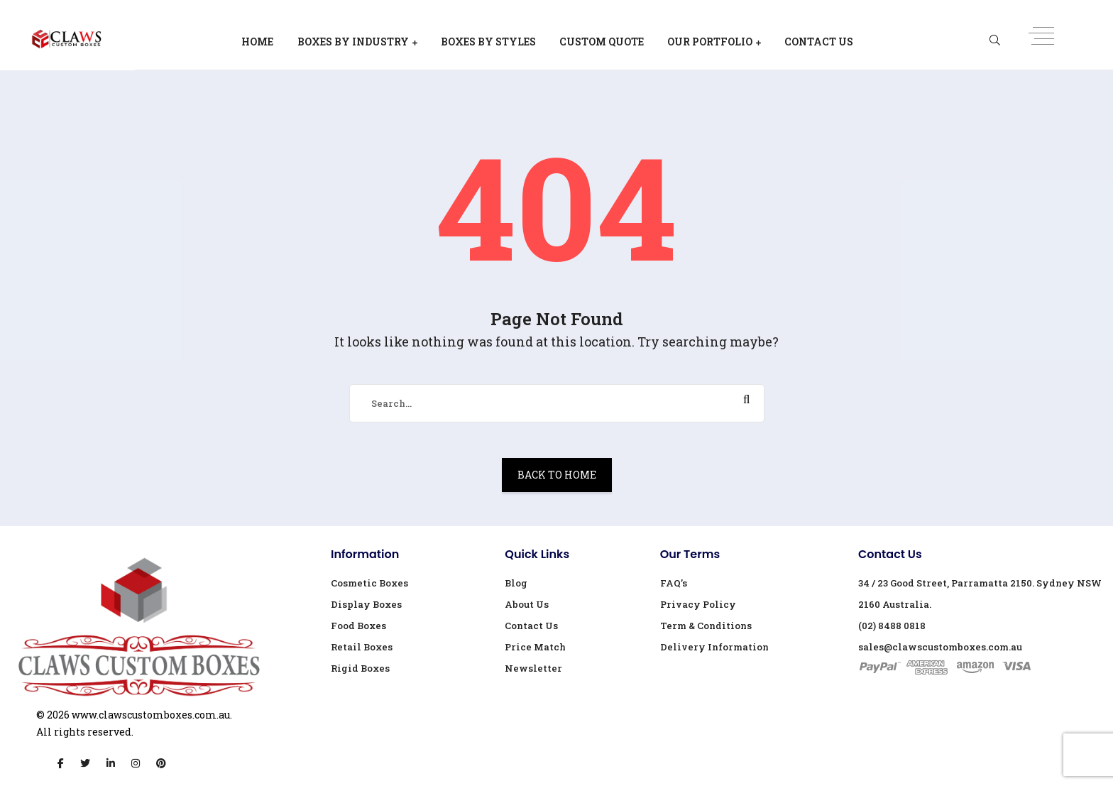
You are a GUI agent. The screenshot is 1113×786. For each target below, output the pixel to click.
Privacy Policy (698, 604)
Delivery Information (714, 646)
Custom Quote (601, 41)
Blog (516, 583)
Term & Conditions (706, 625)
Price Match (535, 646)
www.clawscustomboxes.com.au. (152, 714)
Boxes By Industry (353, 41)
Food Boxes (358, 625)
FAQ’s (673, 583)
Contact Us (818, 41)
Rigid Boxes (360, 668)
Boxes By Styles (488, 41)
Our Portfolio (709, 41)
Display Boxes (366, 604)
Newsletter (533, 668)
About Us (527, 604)
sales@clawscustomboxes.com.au (940, 646)
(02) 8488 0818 (892, 625)
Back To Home (556, 474)
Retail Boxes (362, 646)
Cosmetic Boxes (369, 583)
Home (257, 41)
